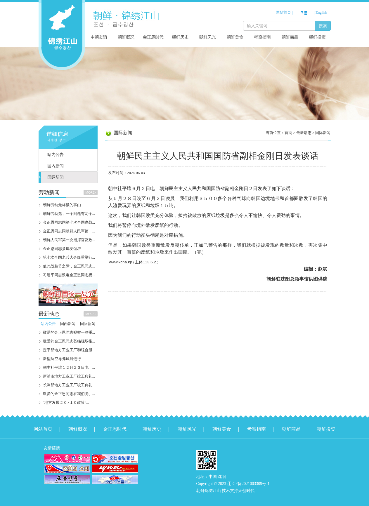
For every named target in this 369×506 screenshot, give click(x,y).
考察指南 (256, 429)
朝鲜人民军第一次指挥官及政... (69, 240)
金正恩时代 (115, 429)
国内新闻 (55, 166)
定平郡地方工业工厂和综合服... (69, 350)
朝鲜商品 (291, 429)
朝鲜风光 (187, 429)
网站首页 (283, 12)
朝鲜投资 (326, 429)
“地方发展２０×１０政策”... (66, 402)
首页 (288, 133)
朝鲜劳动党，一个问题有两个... (69, 213)
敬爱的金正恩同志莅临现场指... (69, 341)
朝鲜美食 (221, 429)
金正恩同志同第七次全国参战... (69, 222)
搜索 (323, 25)
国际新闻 (55, 177)
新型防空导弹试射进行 (62, 359)
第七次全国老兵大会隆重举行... (69, 257)
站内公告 (55, 154)
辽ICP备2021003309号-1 (248, 483)
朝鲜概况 (77, 429)
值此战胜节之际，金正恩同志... (69, 266)
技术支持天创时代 (238, 490)
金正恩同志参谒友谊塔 (62, 248)
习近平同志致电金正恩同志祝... (69, 275)
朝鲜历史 (152, 429)
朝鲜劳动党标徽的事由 (62, 205)
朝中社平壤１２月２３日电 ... (69, 367)
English (321, 12)
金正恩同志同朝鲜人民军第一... (69, 231)
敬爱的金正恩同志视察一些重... (69, 332)
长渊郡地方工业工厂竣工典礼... (69, 385)
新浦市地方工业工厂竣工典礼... (69, 376)
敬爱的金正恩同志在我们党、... (69, 394)
